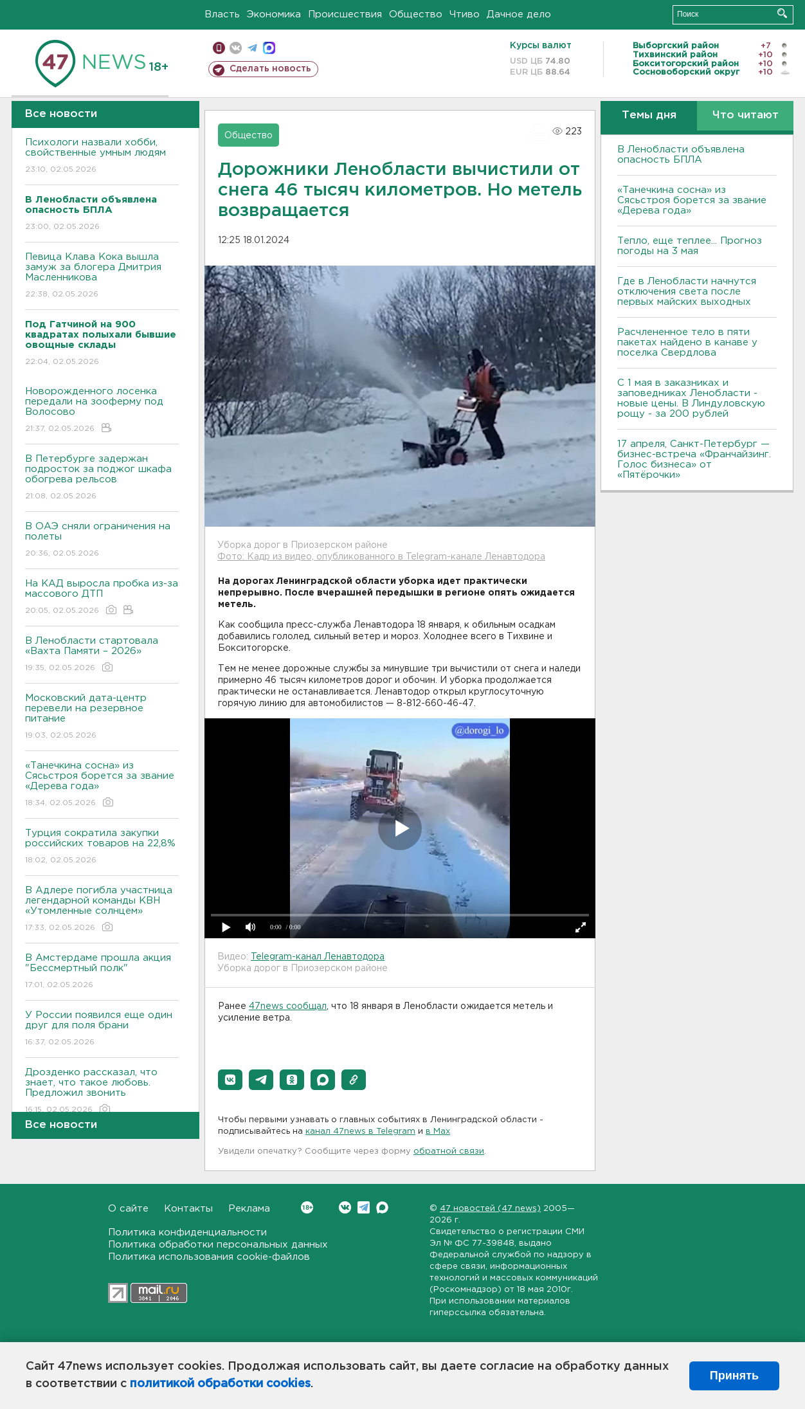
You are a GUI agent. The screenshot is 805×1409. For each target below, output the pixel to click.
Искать (782, 13)
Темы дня (649, 115)
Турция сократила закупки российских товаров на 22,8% (102, 847)
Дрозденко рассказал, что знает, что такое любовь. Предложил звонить (102, 1091)
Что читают (745, 115)
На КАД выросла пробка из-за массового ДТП (102, 597)
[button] (230, 1079)
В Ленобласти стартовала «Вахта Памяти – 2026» (102, 655)
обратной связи (448, 1151)
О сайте (128, 1208)
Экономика (274, 14)
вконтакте (236, 48)
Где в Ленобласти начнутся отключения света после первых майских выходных (686, 291)
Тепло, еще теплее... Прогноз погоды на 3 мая (689, 246)
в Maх (438, 1131)
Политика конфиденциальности (187, 1232)
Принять (734, 1375)
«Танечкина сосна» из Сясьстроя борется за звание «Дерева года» (102, 784)
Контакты (188, 1208)
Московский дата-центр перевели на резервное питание (102, 717)
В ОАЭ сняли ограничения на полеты (102, 540)
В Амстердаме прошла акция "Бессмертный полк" (102, 972)
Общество (415, 14)
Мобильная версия (219, 48)
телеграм (252, 48)
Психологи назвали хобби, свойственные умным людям (102, 156)
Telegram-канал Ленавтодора (317, 957)
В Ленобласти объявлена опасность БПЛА (681, 154)
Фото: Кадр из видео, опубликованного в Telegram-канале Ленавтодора (381, 557)
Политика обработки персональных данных (218, 1245)
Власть (222, 14)
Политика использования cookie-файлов (209, 1257)
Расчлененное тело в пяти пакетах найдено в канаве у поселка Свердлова (687, 342)
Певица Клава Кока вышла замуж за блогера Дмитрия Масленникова (102, 276)
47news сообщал (288, 1006)
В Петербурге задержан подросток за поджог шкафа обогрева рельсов (102, 478)
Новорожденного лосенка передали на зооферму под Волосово (102, 410)
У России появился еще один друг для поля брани (102, 1029)
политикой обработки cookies (220, 1384)
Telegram (363, 1207)
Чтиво (464, 14)
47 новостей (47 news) (490, 1208)
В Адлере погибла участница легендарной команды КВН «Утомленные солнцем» (102, 909)
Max (382, 1207)
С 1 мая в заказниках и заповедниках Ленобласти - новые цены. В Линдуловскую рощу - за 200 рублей (691, 398)
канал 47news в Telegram (360, 1131)
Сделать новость (270, 69)
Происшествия (345, 14)
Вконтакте (307, 1207)
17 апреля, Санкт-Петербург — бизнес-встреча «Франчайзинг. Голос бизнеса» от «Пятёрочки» (694, 459)
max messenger (269, 48)
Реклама (249, 1208)
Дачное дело (519, 14)
